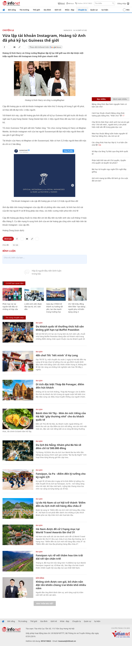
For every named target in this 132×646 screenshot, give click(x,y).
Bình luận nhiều (120, 99)
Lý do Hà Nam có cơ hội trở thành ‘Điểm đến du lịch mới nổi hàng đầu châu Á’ (61, 504)
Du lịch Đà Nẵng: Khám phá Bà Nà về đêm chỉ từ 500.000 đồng (58, 446)
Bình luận (8, 239)
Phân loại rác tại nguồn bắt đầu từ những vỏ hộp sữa (10, 306)
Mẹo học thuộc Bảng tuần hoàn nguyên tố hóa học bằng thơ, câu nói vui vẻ (109, 134)
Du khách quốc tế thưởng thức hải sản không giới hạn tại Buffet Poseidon (60, 328)
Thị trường (24, 10)
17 (122, 115)
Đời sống (12, 10)
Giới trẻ (58, 10)
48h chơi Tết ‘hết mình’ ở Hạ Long (57, 355)
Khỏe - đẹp (69, 10)
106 (98, 145)
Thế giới (36, 10)
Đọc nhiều (101, 99)
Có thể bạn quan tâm (14, 283)
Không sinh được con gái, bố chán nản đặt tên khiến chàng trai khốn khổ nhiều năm (61, 585)
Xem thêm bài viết (44, 603)
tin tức (15, 245)
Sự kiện (104, 10)
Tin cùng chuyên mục (15, 317)
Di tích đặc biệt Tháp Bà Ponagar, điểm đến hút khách (60, 386)
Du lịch (39, 323)
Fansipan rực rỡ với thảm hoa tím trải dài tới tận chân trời (59, 557)
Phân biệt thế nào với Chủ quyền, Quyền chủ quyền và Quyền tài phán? (109, 161)
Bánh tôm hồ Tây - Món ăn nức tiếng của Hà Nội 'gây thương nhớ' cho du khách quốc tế (61, 416)
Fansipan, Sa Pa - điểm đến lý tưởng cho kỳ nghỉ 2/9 (61, 475)
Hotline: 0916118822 (83, 3)
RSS (126, 9)
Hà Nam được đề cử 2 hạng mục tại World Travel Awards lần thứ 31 (58, 530)
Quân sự (94, 10)
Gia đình (47, 10)
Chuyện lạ (82, 10)
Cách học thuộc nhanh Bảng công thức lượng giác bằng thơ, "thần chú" (108, 114)
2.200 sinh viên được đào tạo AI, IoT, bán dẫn (33, 306)
